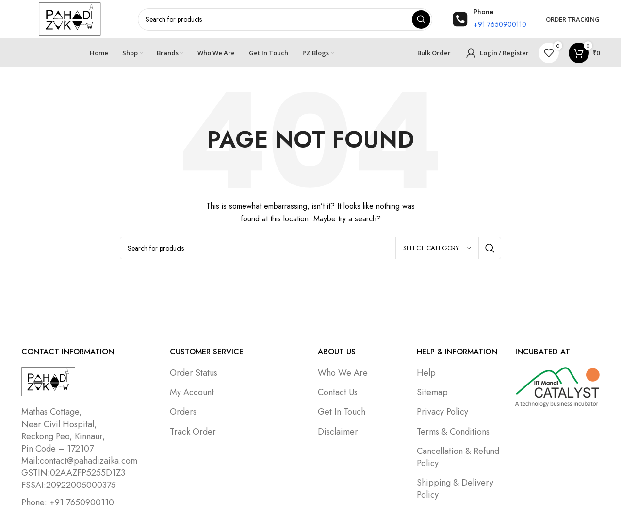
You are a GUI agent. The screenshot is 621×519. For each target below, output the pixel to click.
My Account (192, 392)
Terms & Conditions (453, 431)
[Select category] (437, 248)
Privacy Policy (442, 412)
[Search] (311, 248)
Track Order (193, 431)
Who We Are (343, 373)
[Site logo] (69, 18)
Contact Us (338, 392)
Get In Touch (341, 412)
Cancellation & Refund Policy (458, 457)
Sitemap (432, 392)
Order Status (193, 373)
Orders (183, 412)
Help (426, 373)
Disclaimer (338, 431)
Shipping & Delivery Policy (455, 489)
